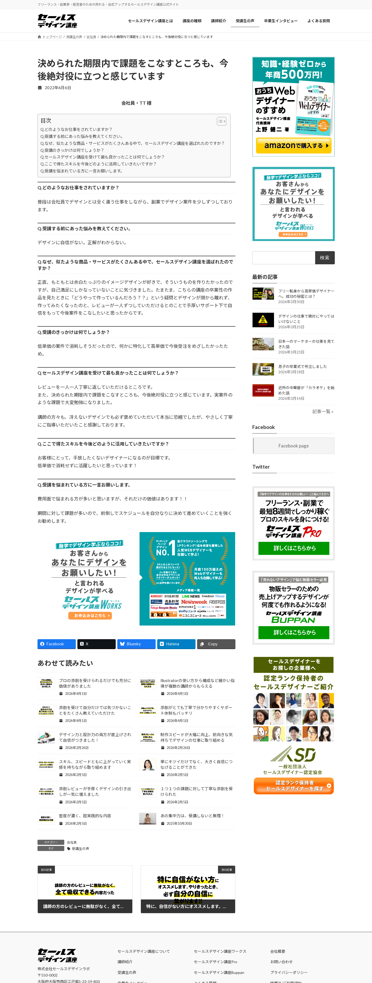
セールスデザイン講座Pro (215, 961)
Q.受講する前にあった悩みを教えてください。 (82, 136)
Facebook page (294, 446)
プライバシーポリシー (289, 972)
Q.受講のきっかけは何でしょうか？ (72, 150)
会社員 (72, 842)
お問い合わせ (281, 961)
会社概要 (277, 951)
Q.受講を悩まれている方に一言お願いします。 (82, 170)
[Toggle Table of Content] (219, 121)
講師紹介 (125, 961)
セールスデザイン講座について (144, 951)
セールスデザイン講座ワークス (220, 951)
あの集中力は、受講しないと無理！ (192, 815)
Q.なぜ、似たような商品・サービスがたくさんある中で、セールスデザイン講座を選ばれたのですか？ (132, 143)
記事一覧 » (322, 411)
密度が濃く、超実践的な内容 (85, 815)
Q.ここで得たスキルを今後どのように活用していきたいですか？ (98, 163)
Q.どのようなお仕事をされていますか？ (76, 129)
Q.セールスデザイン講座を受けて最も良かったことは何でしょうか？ (102, 157)
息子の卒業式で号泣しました (302, 366)
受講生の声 (80, 848)
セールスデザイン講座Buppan (219, 972)
